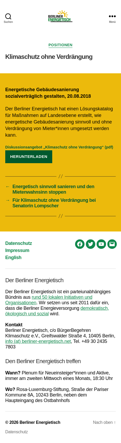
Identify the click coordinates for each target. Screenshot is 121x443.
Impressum (17, 250)
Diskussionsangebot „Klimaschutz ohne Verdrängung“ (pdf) (59, 147)
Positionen (60, 45)
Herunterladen (29, 156)
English (13, 257)
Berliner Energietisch (39, 422)
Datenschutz (18, 243)
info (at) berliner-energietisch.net (38, 341)
